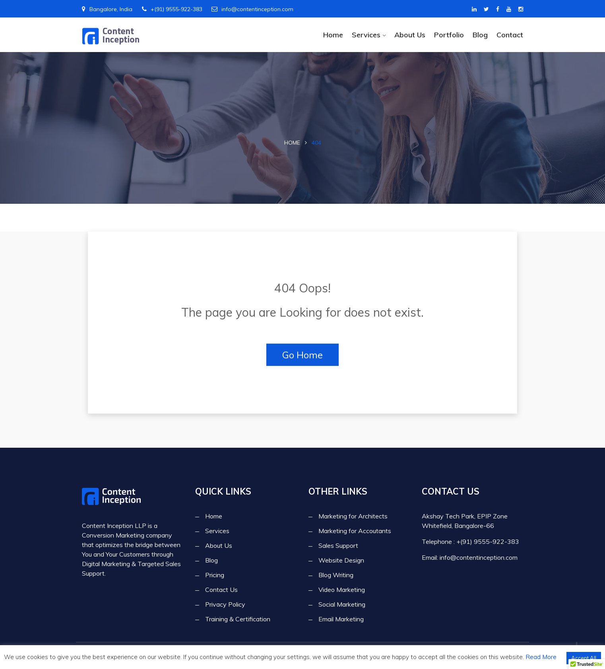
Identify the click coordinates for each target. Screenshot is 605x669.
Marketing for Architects (353, 516)
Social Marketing (341, 605)
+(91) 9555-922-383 (172, 9)
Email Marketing (341, 619)
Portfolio (449, 34)
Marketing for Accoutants (354, 531)
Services (366, 34)
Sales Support (338, 546)
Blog (480, 34)
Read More (541, 657)
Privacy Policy (225, 605)
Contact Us (221, 590)
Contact (509, 34)
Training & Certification (237, 619)
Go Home (302, 355)
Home (333, 34)
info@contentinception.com (252, 9)
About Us (409, 34)
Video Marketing (341, 590)
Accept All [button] (583, 658)
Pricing (214, 575)
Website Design (341, 561)
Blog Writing (335, 575)
